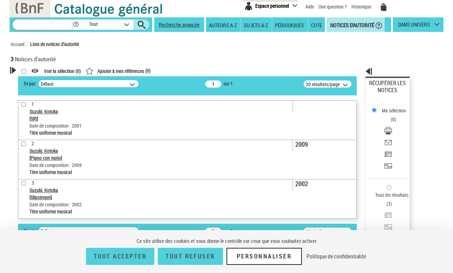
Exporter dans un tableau (395, 123)
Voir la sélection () (153, 71)
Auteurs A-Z (223, 24)
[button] (76, 25)
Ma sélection (383, 94)
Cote (316, 24)
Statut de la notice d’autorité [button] (49, 184)
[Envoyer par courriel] (397, 115)
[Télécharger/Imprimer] (397, 106)
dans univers (414, 26)
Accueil (17, 44)
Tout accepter (120, 256)
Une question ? (333, 6)
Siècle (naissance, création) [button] (48, 207)
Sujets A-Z (256, 24)
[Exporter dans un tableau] (397, 123)
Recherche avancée (179, 24)
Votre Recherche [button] (40, 82)
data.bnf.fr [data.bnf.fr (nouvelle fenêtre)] (365, 217)
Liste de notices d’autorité (54, 44)
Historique (361, 6)
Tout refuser (190, 256)
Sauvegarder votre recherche (55, 124)
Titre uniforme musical (46, 173)
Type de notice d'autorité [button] (44, 151)
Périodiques (289, 24)
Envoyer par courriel (390, 115)
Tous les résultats (387, 151)
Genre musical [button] (33, 219)
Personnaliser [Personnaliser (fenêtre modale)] (264, 256)
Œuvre (27, 162)
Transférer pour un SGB (393, 132)
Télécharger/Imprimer (391, 106)
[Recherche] (42, 25)
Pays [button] (23, 196)
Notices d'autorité (351, 24)
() (208, 70)
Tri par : (121, 83)
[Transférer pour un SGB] (397, 132)
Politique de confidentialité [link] (336, 256)
